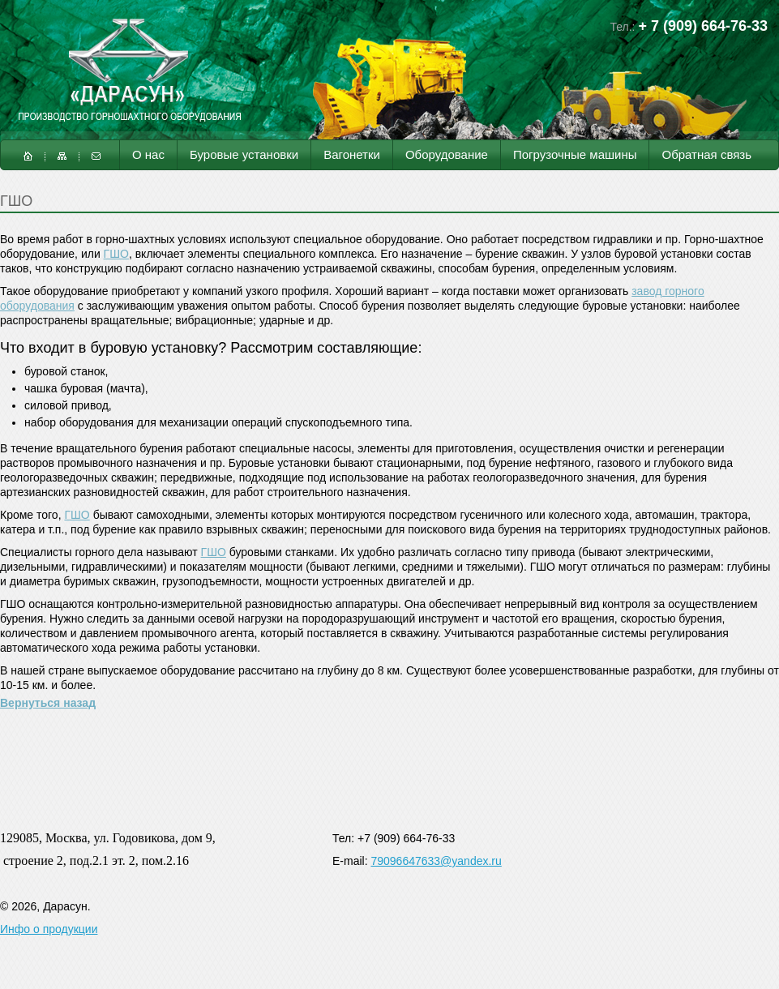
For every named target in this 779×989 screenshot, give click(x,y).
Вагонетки (351, 154)
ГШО (116, 253)
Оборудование (446, 154)
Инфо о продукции (48, 929)
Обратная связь (706, 154)
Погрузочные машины (575, 154)
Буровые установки (244, 154)
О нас (148, 154)
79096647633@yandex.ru (435, 860)
